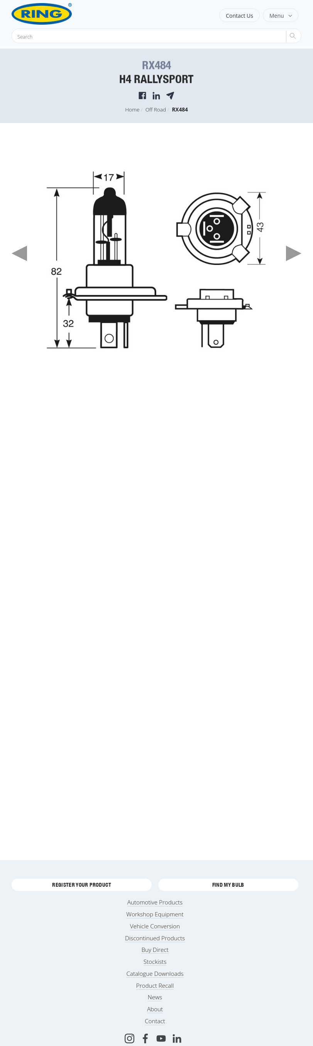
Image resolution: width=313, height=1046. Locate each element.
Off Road (156, 109)
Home (132, 109)
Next (293, 253)
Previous (19, 253)
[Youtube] (161, 1038)
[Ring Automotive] (61, 14)
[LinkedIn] (177, 1038)
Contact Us (239, 15)
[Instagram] (129, 1038)
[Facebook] (145, 1038)
